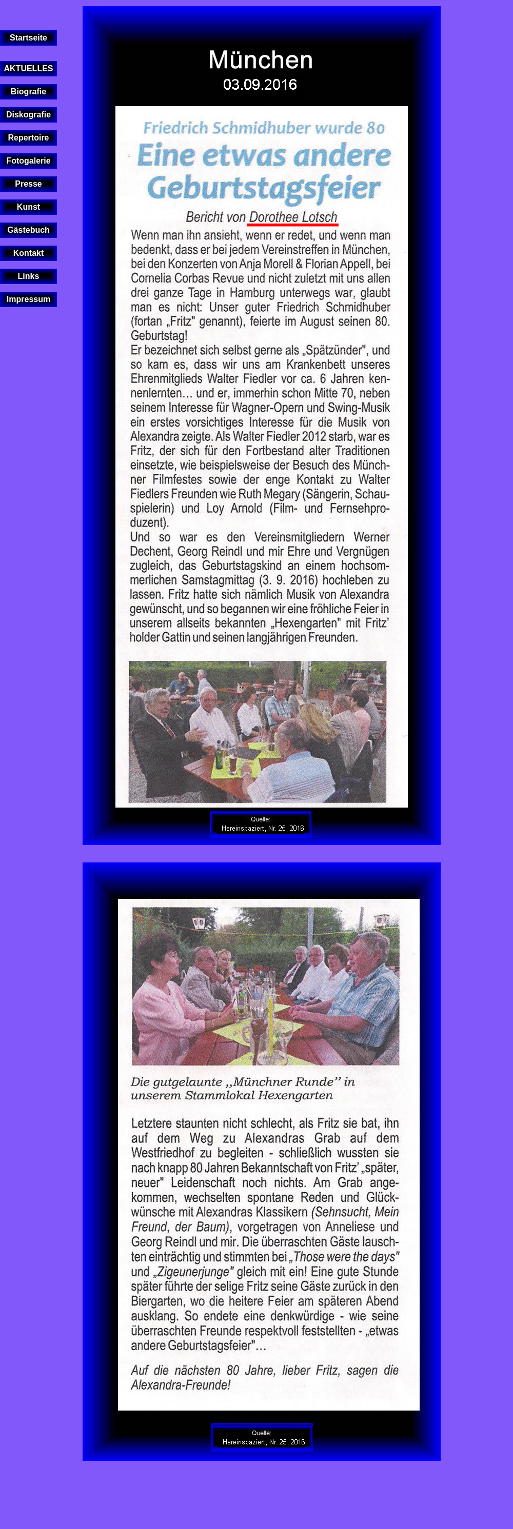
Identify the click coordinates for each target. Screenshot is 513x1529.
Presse (28, 183)
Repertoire (28, 137)
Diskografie (28, 114)
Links (29, 276)
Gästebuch (28, 230)
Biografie (28, 91)
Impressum (28, 299)
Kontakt (28, 253)
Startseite (28, 37)
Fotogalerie (28, 160)
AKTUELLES (28, 68)
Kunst (28, 207)
